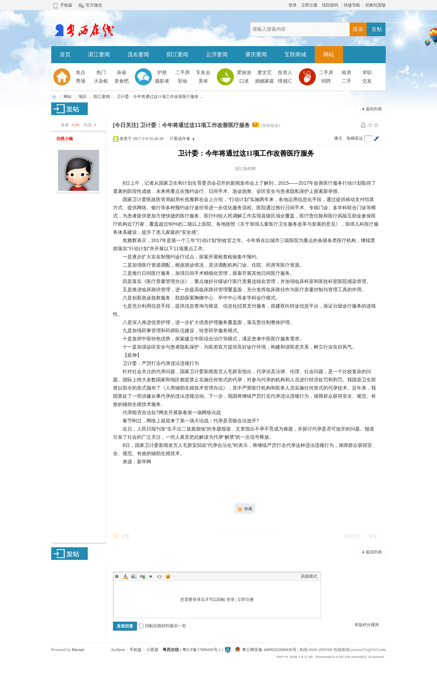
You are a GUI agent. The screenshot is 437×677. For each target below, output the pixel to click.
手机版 (66, 5)
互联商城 (295, 54)
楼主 (338, 138)
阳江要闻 (177, 54)
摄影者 (162, 81)
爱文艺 (264, 72)
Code (159, 576)
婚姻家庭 (264, 81)
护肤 (162, 72)
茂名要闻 (138, 54)
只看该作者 (180, 138)
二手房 (182, 72)
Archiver (118, 649)
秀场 (80, 81)
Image (133, 576)
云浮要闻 (217, 54)
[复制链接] (270, 125)
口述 (244, 81)
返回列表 (374, 109)
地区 (83, 96)
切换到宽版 (375, 5)
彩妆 (182, 81)
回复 (126, 536)
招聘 (326, 81)
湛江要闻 (99, 54)
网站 (328, 54)
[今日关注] (126, 125)
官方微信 (94, 5)
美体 (203, 81)
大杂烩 (101, 81)
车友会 (203, 72)
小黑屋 (152, 649)
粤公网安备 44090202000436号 (265, 649)
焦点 (80, 72)
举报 (373, 536)
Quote (150, 576)
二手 (346, 81)
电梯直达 (355, 138)
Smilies (168, 576)
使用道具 (352, 536)
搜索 (358, 29)
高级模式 (309, 576)
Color (125, 576)
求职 (367, 72)
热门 (101, 72)
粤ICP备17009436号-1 (201, 649)
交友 (367, 81)
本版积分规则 (366, 624)
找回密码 (330, 5)
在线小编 (64, 138)
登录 (292, 5)
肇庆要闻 (256, 54)
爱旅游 (244, 72)
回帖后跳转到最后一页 (162, 625)
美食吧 (121, 81)
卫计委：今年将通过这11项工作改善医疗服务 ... (160, 96)
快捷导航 (352, 5)
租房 (346, 72)
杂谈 (121, 72)
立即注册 (309, 5)
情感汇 (285, 81)
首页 (65, 54)
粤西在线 (54, 97)
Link (142, 576)
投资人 (285, 72)
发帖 (376, 29)
